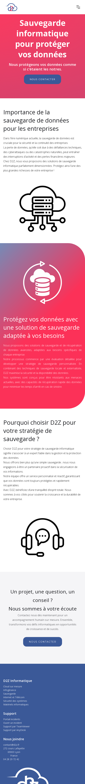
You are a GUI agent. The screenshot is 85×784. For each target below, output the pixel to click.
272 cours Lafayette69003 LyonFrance (14, 752)
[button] (78, 7)
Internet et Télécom (13, 697)
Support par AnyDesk (14, 730)
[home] (11, 7)
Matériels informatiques (16, 704)
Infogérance (9, 690)
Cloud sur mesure (12, 686)
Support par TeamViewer (16, 726)
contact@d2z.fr (11, 744)
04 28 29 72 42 (11, 759)
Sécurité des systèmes (15, 700)
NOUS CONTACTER (42, 79)
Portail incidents (11, 719)
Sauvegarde (9, 693)
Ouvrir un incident (12, 722)
